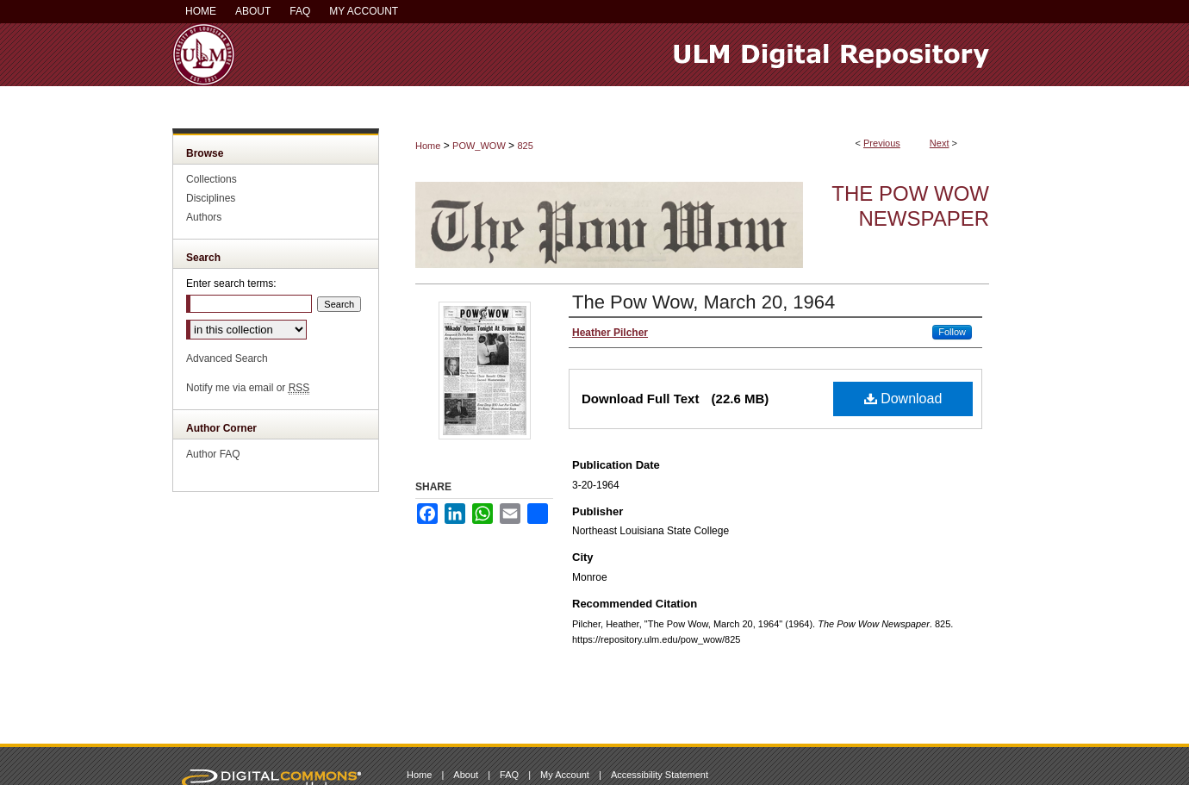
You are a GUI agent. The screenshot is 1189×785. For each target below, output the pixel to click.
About (465, 774)
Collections (211, 179)
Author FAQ (213, 454)
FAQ (509, 774)
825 (524, 145)
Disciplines (210, 198)
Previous (881, 143)
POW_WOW (479, 145)
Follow (952, 332)
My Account (564, 774)
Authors (203, 217)
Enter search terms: (231, 283)
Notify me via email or (247, 388)
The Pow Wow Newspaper (910, 206)
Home (427, 145)
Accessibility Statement (659, 774)
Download (903, 398)
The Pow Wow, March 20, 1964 (703, 302)
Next (939, 143)
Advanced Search (227, 358)
